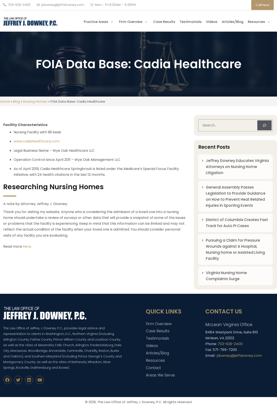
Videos (211, 21)
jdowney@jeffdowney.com (62, 4)
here (27, 246)
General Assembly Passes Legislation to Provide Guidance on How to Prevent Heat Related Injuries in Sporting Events (236, 196)
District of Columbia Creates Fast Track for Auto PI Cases (237, 222)
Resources (261, 21)
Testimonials (191, 21)
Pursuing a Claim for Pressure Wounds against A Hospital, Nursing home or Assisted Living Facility (235, 249)
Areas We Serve (160, 375)
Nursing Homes (35, 101)
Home (5, 101)
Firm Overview (135, 21)
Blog (16, 101)
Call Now (262, 5)
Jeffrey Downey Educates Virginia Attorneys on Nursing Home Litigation (237, 166)
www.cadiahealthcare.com (37, 141)
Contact (153, 367)
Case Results (164, 21)
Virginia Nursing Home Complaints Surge (226, 275)
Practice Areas (100, 21)
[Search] (264, 125)
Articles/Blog (232, 21)
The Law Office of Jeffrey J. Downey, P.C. (129, 402)
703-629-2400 (19, 4)
